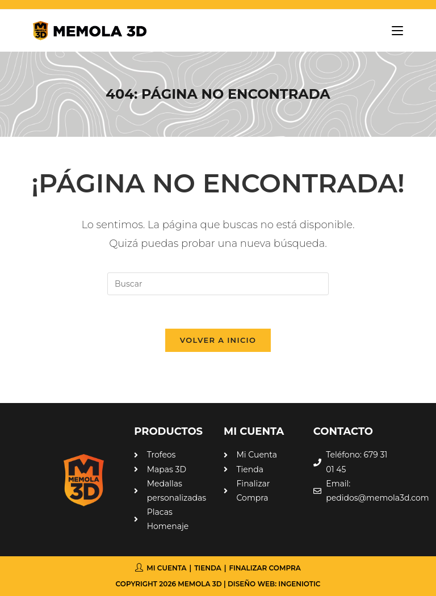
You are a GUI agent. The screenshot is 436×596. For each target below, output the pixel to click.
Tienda (207, 568)
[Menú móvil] (393, 30)
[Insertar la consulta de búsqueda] (218, 283)
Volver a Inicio (218, 340)
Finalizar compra (264, 568)
